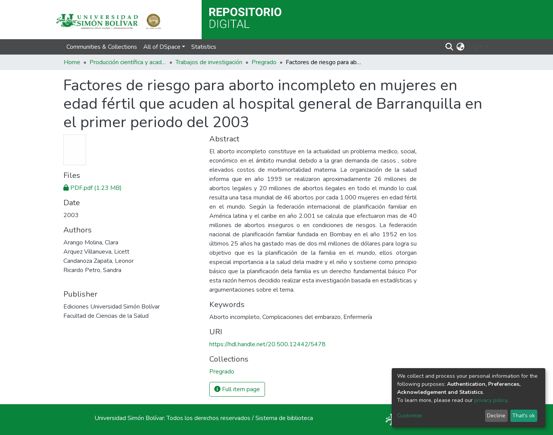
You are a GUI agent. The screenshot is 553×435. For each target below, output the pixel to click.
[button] (460, 46)
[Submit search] (449, 46)
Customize (409, 415)
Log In (476, 47)
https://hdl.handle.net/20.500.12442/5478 (267, 344)
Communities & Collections (101, 47)
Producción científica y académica (127, 62)
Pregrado (264, 62)
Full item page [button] (237, 389)
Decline (496, 415)
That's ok (523, 415)
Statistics (203, 47)
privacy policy (490, 400)
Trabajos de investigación (209, 62)
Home (72, 62)
